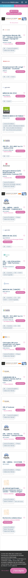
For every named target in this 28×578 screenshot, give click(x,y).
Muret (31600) (8, 411)
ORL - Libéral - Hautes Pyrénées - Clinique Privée (13, 434)
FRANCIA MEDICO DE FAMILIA (13, 116)
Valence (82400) (9, 494)
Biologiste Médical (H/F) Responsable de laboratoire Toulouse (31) (12, 172)
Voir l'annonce (20, 43)
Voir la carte (14, 11)
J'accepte (18, 570)
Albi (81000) (7, 97)
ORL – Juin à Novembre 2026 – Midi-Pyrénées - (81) (11, 263)
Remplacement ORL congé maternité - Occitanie (13, 68)
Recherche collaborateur (12, 518)
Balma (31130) (8, 151)
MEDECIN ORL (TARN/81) (11, 289)
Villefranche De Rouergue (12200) (13, 239)
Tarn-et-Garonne (9, 349)
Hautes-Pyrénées (9, 439)
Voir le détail (5, 570)
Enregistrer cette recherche (14, 13)
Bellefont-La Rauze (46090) (12, 520)
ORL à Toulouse (8, 407)
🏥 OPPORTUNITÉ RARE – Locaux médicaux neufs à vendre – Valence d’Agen (12, 490)
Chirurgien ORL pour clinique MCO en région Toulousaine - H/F (11, 344)
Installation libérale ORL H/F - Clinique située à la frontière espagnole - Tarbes (12, 37)
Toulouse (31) (8, 178)
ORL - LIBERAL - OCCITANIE (12, 462)
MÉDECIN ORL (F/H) (10, 93)
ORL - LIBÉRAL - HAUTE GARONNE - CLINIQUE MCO (12, 208)
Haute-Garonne (8, 213)
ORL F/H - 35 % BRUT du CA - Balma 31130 (13, 147)
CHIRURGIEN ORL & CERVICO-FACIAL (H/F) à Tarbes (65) (12, 379)
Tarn (5, 72)
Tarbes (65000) (8, 44)
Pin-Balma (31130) (9, 321)
